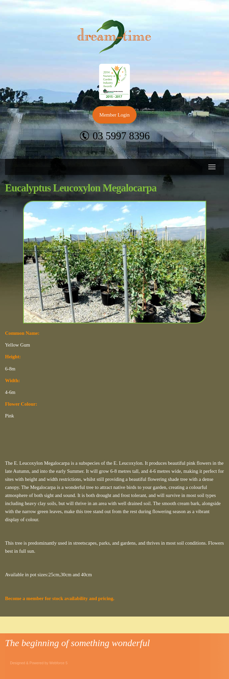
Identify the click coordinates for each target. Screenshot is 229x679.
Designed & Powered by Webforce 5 (39, 663)
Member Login (114, 115)
